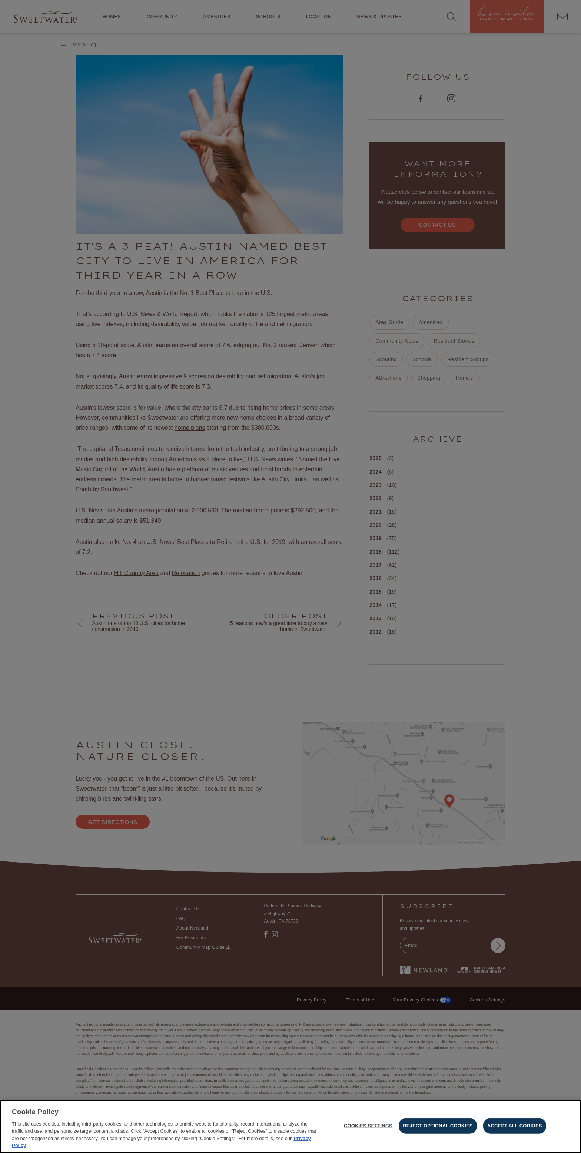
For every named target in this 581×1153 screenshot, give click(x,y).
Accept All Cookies (514, 1127)
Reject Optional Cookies (437, 1127)
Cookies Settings (368, 1127)
